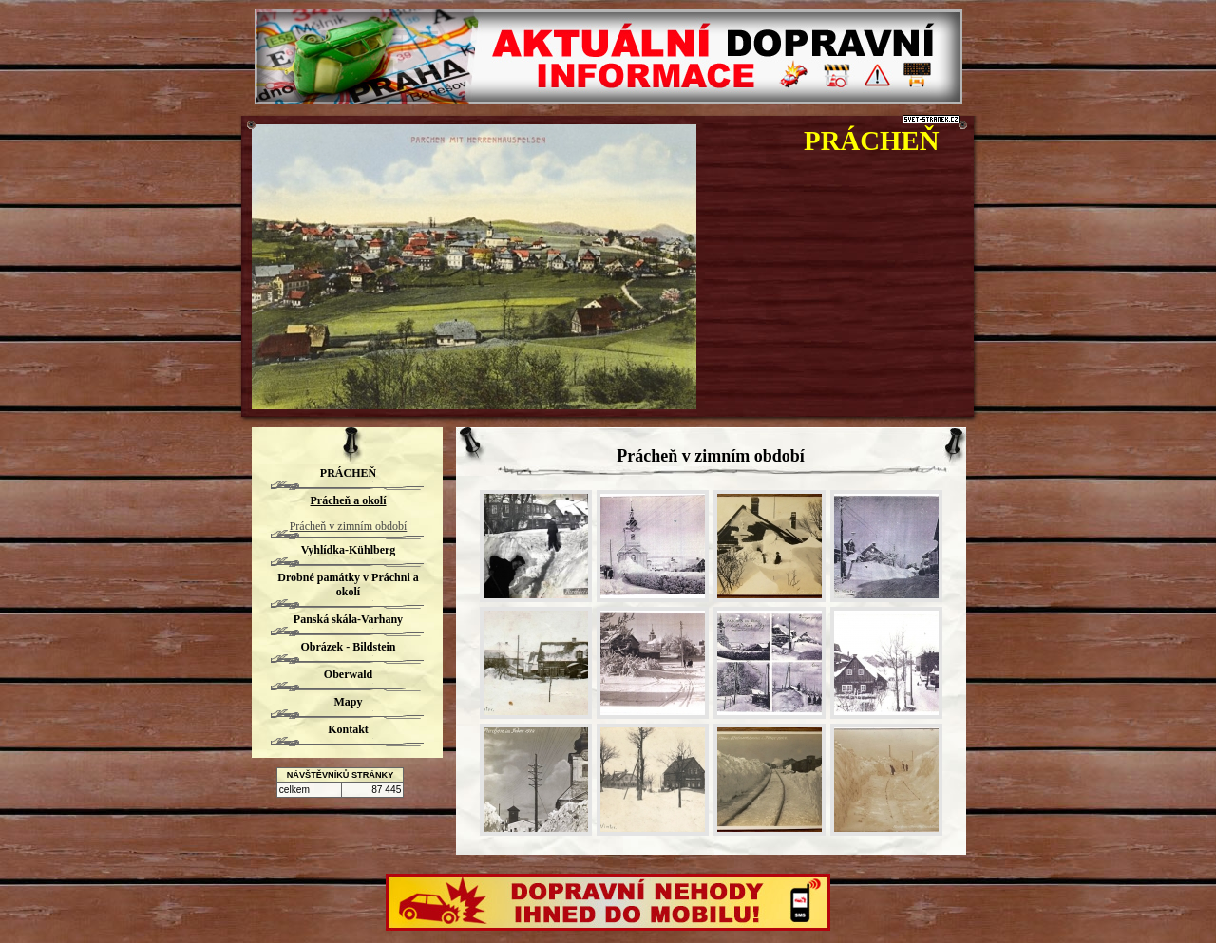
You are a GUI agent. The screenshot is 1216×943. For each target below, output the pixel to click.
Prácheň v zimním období (349, 526)
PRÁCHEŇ (871, 140)
